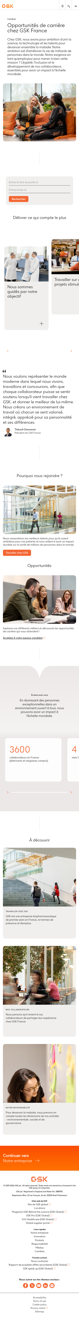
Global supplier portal (38, 1222)
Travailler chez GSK (17, 552)
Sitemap (39, 1311)
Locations (39, 1208)
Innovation (39, 1236)
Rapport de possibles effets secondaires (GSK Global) (38, 1264)
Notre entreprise (39, 1158)
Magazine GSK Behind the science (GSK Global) (38, 1211)
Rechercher (18, 199)
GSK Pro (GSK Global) (38, 1215)
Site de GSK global (38, 1204)
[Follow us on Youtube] (38, 1285)
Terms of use (39, 1301)
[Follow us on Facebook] (25, 1285)
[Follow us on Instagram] (52, 1285)
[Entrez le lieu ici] (39, 190)
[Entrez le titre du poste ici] (39, 182)
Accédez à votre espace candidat (23, 637)
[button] (26, 288)
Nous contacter (39, 1261)
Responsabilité (39, 1243)
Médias (39, 1247)
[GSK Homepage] (7, 6)
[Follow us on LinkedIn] (45, 1285)
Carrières (39, 1251)
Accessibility (39, 1297)
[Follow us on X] (32, 1285)
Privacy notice (37, 1308)
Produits (39, 1240)
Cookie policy (40, 1304)
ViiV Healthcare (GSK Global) (38, 1219)
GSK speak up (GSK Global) (38, 1268)
